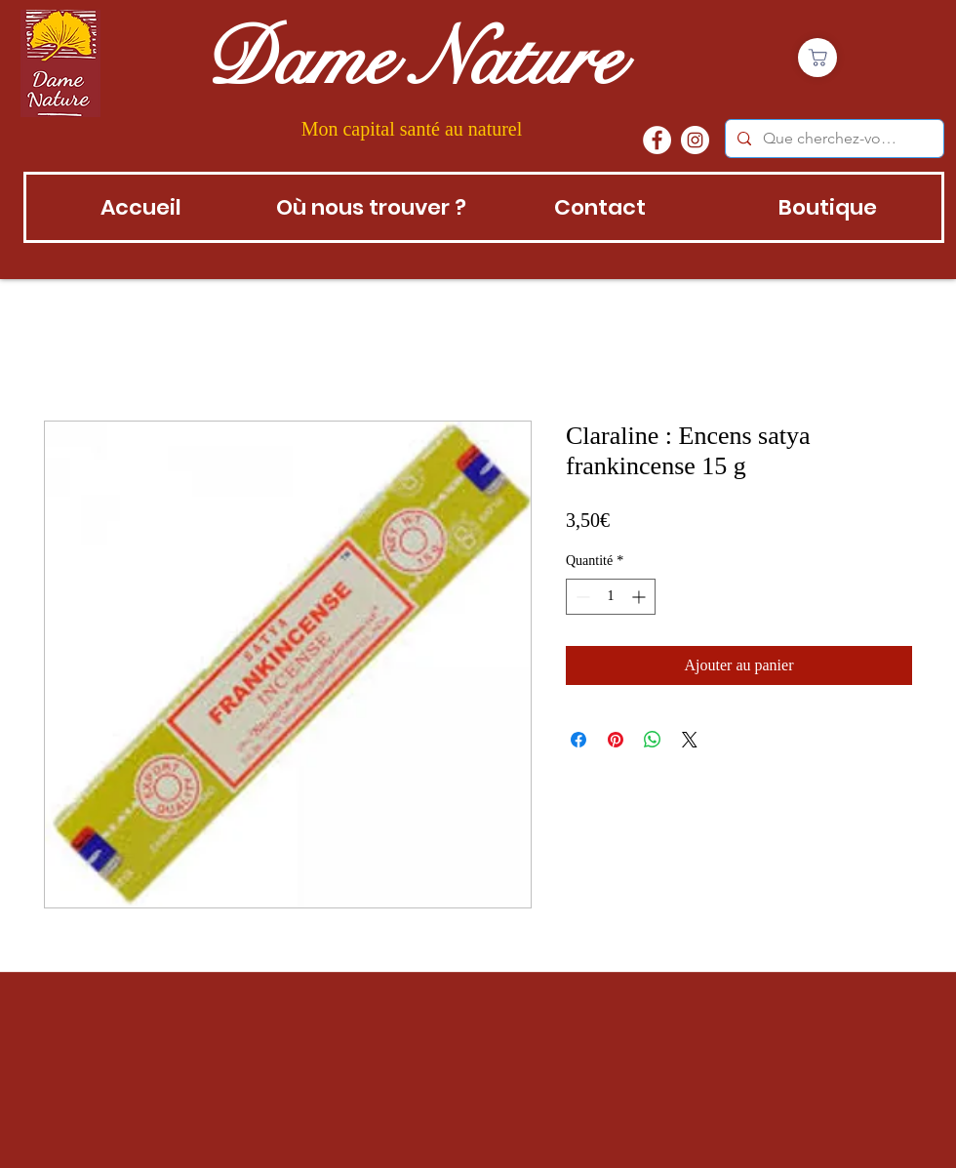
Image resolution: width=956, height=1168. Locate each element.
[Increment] (640, 597)
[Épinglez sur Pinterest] (615, 739)
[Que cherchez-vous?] (832, 138)
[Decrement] (581, 597)
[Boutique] (817, 57)
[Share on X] (689, 739)
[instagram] (695, 140)
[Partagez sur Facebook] (578, 739)
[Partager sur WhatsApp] (652, 739)
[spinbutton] (610, 597)
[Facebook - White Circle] (657, 140)
